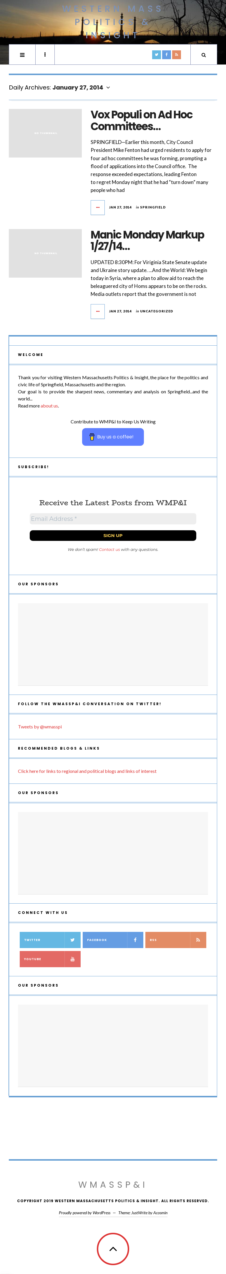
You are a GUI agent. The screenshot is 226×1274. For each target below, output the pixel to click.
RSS (178, 940)
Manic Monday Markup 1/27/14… (147, 240)
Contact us (109, 549)
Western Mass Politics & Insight (113, 22)
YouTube (52, 959)
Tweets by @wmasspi (40, 726)
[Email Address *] (113, 518)
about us (49, 405)
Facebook (115, 940)
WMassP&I (113, 1185)
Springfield (153, 207)
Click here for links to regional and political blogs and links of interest (87, 771)
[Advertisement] (113, 644)
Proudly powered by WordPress (84, 1212)
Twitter (52, 940)
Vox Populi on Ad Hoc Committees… (141, 120)
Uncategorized (156, 311)
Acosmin (160, 1212)
